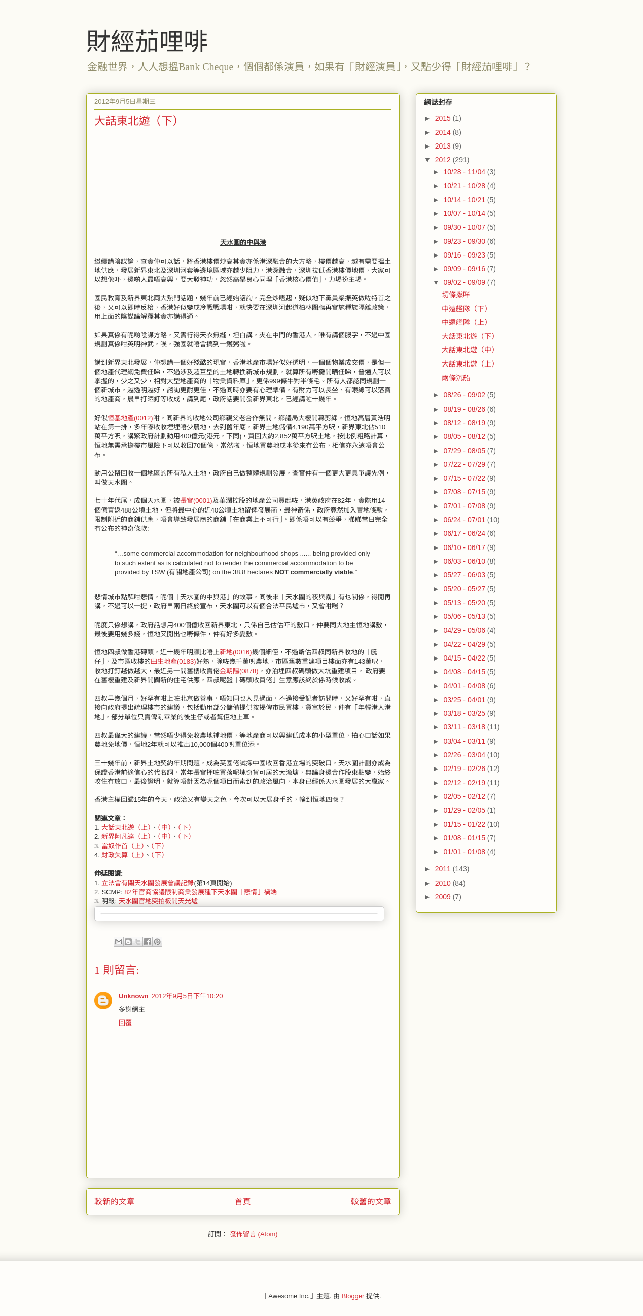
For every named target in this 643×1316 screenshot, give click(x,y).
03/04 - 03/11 (465, 741)
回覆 (125, 1023)
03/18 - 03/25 (465, 713)
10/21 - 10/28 (465, 185)
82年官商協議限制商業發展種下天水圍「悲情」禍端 (200, 892)
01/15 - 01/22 (465, 824)
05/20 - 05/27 (465, 588)
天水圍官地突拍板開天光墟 (158, 901)
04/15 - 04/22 (465, 658)
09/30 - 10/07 (465, 227)
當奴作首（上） (123, 846)
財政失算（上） (123, 855)
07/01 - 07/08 (465, 506)
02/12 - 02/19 (465, 783)
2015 (444, 118)
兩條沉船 (456, 378)
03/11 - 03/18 (465, 727)
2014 (444, 132)
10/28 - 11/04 (465, 172)
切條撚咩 (456, 294)
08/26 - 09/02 (465, 395)
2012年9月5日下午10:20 (187, 996)
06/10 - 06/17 (465, 547)
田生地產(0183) (173, 661)
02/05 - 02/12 (465, 796)
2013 (444, 146)
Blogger (353, 1296)
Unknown (134, 996)
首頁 (243, 1201)
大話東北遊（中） (470, 350)
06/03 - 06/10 (465, 561)
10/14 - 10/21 (465, 200)
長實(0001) (196, 500)
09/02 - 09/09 (465, 282)
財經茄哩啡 (147, 41)
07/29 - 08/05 (465, 451)
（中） (164, 827)
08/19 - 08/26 (465, 409)
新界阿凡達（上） (126, 836)
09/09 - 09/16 (465, 269)
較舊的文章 (371, 1201)
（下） (186, 827)
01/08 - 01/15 (465, 838)
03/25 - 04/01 (465, 700)
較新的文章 (114, 1201)
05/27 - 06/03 (465, 575)
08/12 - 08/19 (465, 423)
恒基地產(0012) (130, 418)
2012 (444, 160)
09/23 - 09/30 (465, 241)
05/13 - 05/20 (465, 603)
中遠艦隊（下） (466, 309)
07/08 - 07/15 (465, 492)
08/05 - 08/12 (465, 436)
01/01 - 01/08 (465, 852)
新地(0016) (236, 652)
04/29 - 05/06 (465, 630)
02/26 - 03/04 (465, 755)
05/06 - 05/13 (465, 616)
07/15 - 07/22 (465, 478)
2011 (444, 869)
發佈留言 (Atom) (254, 1234)
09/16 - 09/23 (465, 255)
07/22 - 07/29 (465, 464)
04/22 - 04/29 (465, 644)
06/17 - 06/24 (465, 533)
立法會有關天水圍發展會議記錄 (147, 883)
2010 (444, 883)
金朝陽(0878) (239, 671)
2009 (444, 897)
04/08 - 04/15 (465, 672)
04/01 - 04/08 (465, 686)
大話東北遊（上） (126, 827)
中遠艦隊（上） (466, 322)
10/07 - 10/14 (465, 213)
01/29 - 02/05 (465, 810)
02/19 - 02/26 (465, 768)
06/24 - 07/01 (465, 520)
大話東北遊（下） (470, 336)
